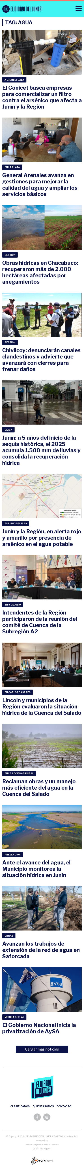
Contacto (63, 1106)
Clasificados (20, 1106)
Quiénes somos (43, 1106)
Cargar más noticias (42, 1049)
